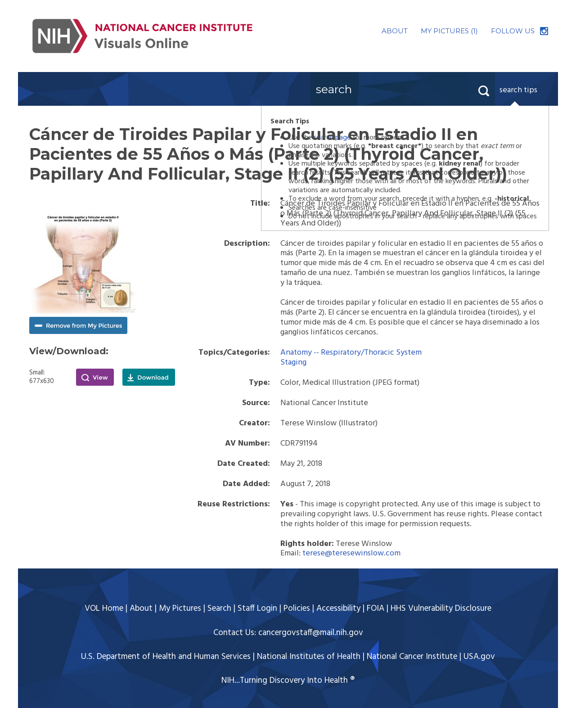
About (141, 608)
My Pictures (180, 608)
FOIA (375, 608)
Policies (297, 608)
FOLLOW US (513, 31)
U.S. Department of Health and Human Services (166, 656)
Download (148, 377)
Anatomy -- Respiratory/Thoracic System (351, 352)
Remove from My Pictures (78, 325)
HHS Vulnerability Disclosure (441, 608)
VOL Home (104, 608)
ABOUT (395, 31)
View (95, 377)
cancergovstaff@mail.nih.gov (310, 633)
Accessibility (338, 608)
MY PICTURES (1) (449, 31)
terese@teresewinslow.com (351, 553)
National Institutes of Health (308, 656)
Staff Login (257, 608)
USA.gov (479, 656)
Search (219, 608)
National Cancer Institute (412, 656)
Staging (293, 362)
